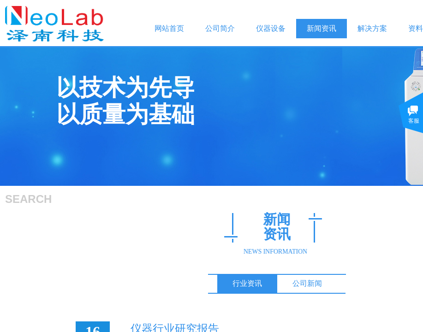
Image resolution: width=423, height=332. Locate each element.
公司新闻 (307, 283)
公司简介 (220, 28)
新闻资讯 (321, 28)
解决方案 (372, 28)
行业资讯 (247, 283)
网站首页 (169, 28)
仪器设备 (271, 28)
